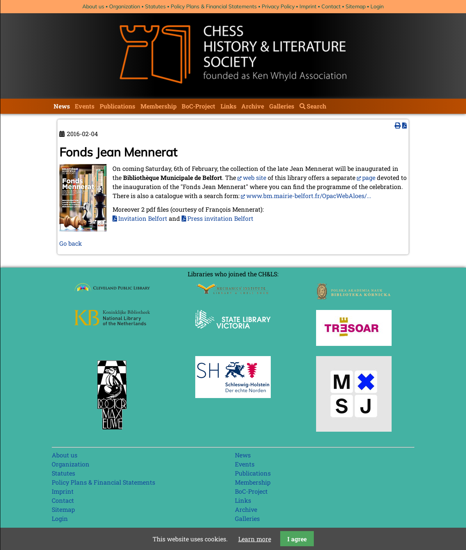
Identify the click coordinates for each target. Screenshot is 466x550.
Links (228, 106)
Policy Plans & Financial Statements (214, 6)
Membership (158, 106)
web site (254, 177)
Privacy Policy (278, 6)
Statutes (155, 6)
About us (93, 6)
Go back (70, 243)
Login (377, 6)
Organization (124, 6)
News (62, 106)
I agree (297, 539)
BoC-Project (198, 106)
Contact (331, 6)
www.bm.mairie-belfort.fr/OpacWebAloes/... (308, 196)
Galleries (281, 106)
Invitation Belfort (142, 218)
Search (316, 106)
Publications (117, 106)
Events (84, 106)
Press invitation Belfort (220, 218)
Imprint (307, 6)
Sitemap (356, 6)
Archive (252, 106)
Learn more (254, 539)
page (368, 177)
